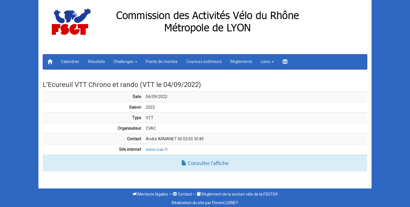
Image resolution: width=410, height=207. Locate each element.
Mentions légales (150, 194)
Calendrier (70, 61)
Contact (182, 194)
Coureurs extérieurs (204, 61)
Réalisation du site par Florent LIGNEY (205, 202)
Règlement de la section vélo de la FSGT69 (237, 194)
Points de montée (162, 61)
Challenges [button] (125, 61)
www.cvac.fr (157, 149)
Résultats (96, 61)
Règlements (241, 61)
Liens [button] (267, 61)
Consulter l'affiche (205, 163)
